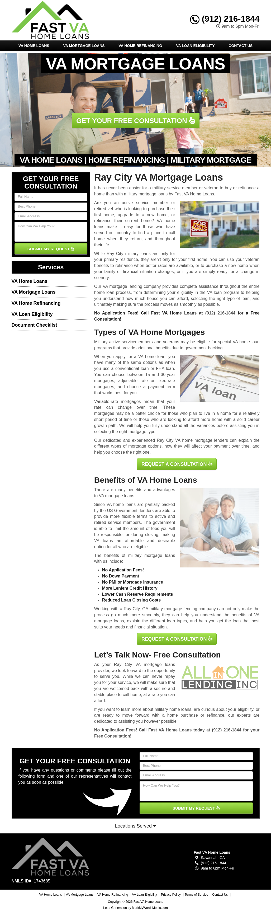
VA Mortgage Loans (83, 46)
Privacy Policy (171, 894)
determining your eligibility (168, 292)
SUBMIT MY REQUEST (50, 249)
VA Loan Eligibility (195, 46)
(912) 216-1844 (225, 19)
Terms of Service (196, 894)
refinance (215, 715)
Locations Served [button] (135, 826)
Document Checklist (34, 325)
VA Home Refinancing (140, 46)
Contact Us (241, 46)
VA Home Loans (33, 46)
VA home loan (151, 356)
